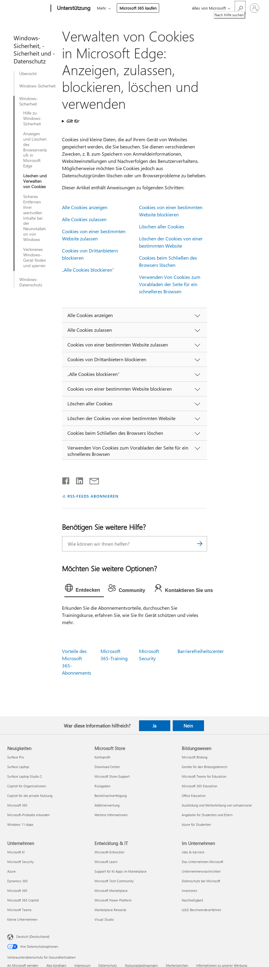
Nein (188, 726)
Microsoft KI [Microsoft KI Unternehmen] (16, 852)
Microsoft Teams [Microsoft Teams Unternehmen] (19, 910)
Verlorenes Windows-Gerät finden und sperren (34, 257)
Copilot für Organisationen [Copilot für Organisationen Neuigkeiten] (26, 786)
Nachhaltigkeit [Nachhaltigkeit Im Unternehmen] (192, 900)
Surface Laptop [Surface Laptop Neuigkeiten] (18, 766)
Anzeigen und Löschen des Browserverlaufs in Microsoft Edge (35, 150)
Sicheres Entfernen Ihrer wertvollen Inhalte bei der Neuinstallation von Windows (34, 218)
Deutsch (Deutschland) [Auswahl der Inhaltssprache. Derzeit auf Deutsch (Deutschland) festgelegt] (32, 936)
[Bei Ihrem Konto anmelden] (254, 8)
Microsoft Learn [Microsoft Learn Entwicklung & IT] (105, 861)
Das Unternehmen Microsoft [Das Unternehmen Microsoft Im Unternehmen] (202, 861)
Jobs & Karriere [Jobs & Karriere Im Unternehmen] (193, 852)
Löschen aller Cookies (161, 226)
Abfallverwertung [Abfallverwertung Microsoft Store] (106, 805)
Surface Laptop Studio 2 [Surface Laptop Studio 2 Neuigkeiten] (24, 776)
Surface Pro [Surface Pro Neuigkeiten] (15, 757)
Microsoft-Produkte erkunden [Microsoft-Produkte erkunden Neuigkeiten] (28, 815)
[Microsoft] (27, 8)
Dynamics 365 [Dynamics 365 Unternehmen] (17, 881)
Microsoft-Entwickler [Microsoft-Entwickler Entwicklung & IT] (109, 852)
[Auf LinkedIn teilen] (77, 479)
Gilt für (72, 121)
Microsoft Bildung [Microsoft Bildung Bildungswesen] (194, 757)
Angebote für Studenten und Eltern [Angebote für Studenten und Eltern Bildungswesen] (207, 815)
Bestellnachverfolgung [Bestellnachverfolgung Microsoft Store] (110, 795)
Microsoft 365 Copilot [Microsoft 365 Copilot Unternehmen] (23, 900)
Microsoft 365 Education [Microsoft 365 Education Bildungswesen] (199, 786)
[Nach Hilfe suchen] (240, 7)
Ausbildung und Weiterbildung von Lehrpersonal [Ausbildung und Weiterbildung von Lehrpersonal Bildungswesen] (217, 805)
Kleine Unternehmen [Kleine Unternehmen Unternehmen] (22, 919)
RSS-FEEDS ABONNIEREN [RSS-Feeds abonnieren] (93, 496)
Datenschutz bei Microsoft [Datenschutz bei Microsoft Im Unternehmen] (201, 881)
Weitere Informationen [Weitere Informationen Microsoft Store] (111, 815)
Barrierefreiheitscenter (201, 651)
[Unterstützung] (73, 8)
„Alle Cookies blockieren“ (88, 270)
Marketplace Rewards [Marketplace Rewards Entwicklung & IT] (110, 910)
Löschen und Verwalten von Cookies (35, 181)
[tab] (84, 589)
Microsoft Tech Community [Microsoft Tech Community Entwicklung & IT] (114, 881)
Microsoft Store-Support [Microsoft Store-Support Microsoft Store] (112, 776)
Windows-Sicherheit (37, 86)
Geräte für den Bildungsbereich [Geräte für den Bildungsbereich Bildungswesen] (204, 766)
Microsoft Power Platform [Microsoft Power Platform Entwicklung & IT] (112, 900)
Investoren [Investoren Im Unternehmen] (189, 890)
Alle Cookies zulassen (84, 219)
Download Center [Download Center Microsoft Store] (107, 766)
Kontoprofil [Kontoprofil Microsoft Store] (102, 757)
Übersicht (28, 73)
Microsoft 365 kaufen (137, 8)
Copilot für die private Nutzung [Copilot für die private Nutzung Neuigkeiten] (29, 795)
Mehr (101, 8)
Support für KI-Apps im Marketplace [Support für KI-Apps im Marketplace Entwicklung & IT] (120, 871)
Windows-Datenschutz (30, 282)
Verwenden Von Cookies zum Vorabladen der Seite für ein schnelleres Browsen (169, 284)
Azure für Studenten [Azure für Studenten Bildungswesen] (196, 824)
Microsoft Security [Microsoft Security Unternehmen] (20, 861)
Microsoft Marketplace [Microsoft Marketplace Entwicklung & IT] (111, 890)
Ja (154, 726)
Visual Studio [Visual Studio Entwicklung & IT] (104, 919)
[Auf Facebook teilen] (66, 479)
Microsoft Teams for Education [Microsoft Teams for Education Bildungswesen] (204, 776)
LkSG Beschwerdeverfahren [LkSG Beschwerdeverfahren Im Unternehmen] (201, 910)
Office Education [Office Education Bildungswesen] (194, 795)
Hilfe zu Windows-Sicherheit (32, 118)
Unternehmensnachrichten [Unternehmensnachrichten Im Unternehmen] (201, 871)
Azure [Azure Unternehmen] (11, 871)
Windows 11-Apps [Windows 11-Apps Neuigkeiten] (20, 824)
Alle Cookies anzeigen (84, 207)
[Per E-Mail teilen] (91, 479)
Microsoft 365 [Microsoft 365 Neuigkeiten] (17, 805)
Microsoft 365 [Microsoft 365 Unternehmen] (17, 890)
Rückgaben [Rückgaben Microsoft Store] (102, 786)
